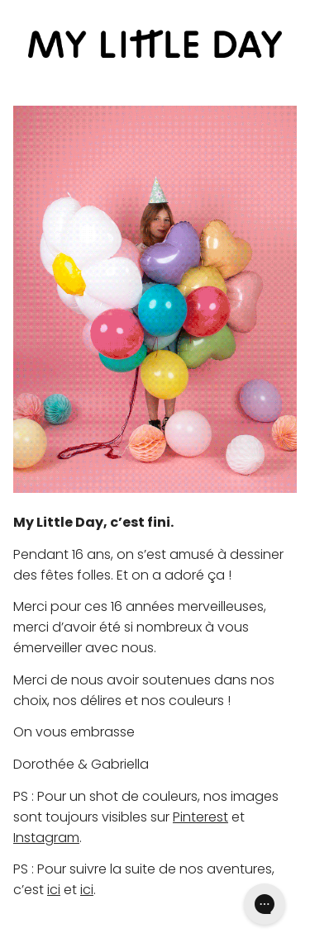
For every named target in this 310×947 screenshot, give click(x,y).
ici (53, 889)
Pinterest (200, 816)
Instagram (46, 837)
